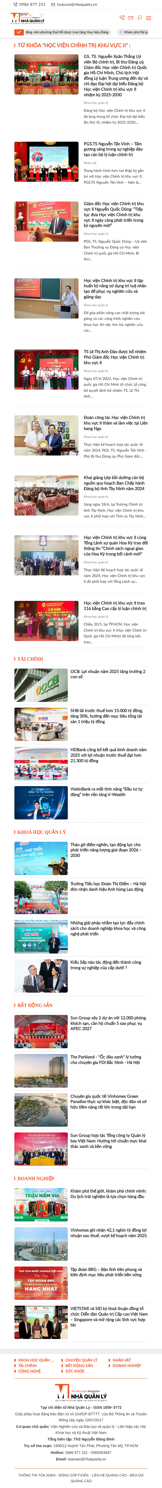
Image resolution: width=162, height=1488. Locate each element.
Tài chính (30, 659)
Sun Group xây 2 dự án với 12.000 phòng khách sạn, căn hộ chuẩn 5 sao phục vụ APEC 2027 (108, 1023)
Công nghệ (29, 1371)
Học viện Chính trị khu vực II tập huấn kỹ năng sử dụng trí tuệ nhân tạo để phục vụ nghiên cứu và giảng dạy (115, 289)
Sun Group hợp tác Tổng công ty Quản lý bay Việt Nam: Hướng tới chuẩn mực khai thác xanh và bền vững (108, 1141)
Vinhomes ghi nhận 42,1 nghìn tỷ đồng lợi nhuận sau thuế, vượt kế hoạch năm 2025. (109, 1233)
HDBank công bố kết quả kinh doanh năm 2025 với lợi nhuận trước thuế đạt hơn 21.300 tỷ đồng (108, 755)
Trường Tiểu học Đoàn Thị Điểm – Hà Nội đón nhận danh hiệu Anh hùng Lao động (108, 887)
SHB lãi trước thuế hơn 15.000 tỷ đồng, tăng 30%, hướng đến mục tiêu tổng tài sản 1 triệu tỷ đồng (106, 716)
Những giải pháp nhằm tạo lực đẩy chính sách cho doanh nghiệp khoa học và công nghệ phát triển (108, 928)
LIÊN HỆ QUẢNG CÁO (109, 1475)
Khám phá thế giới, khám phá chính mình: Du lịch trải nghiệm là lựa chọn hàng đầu (108, 1194)
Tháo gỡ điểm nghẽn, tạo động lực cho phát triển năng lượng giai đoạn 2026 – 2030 (106, 850)
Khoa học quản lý (96, 102)
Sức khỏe (74, 1371)
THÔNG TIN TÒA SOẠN (36, 1475)
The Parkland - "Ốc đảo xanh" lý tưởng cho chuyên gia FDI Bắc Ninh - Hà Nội (105, 1060)
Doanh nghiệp (36, 1178)
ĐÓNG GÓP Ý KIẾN (73, 1475)
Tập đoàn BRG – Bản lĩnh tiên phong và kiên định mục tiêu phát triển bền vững (106, 1272)
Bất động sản (35, 1005)
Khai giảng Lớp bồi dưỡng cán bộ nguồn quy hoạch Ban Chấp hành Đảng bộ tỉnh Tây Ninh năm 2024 (114, 483)
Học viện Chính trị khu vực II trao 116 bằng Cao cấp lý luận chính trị (115, 606)
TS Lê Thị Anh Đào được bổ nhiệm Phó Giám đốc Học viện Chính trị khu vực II (115, 357)
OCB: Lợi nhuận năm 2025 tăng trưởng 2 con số (107, 674)
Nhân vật (90, 163)
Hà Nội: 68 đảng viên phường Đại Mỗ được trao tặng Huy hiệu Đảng (63, 32)
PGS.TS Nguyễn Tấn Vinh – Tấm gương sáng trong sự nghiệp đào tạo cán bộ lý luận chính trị (113, 149)
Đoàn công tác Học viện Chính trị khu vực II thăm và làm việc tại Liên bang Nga (116, 423)
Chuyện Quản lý (80, 1360)
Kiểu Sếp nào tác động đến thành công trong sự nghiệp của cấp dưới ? (105, 965)
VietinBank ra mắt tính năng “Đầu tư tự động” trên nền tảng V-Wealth (106, 792)
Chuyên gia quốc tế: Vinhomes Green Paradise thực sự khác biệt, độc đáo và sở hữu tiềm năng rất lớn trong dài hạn (108, 1102)
